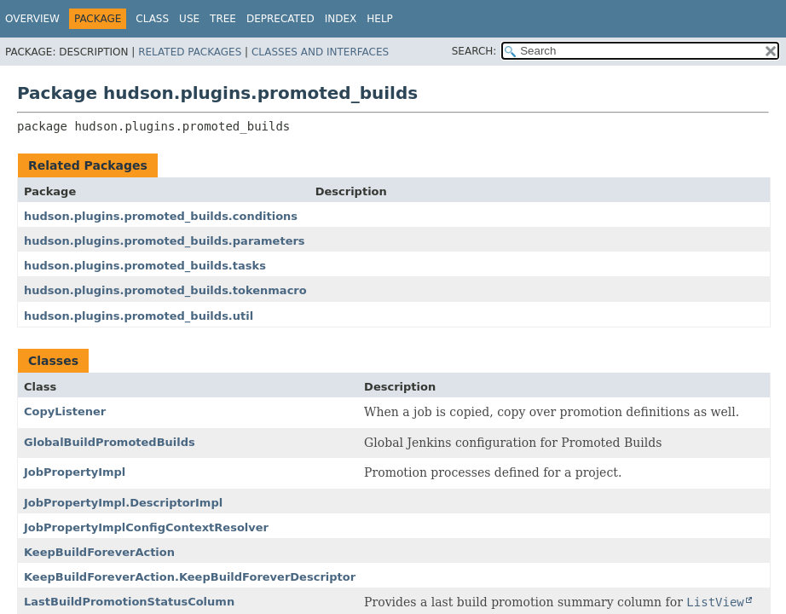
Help (380, 19)
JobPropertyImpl (74, 472)
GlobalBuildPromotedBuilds (109, 442)
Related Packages (189, 52)
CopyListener (65, 411)
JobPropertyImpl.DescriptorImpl (123, 502)
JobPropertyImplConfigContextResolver (146, 527)
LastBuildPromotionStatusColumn (129, 601)
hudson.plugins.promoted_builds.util (138, 316)
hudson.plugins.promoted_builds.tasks (145, 265)
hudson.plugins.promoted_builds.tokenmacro (165, 290)
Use (189, 19)
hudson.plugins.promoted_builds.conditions (161, 216)
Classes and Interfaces (320, 52)
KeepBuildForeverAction (99, 552)
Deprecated (280, 19)
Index (341, 19)
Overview (32, 19)
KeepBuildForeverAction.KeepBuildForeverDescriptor (189, 577)
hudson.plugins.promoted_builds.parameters (164, 241)
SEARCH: (474, 51)
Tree (223, 19)
